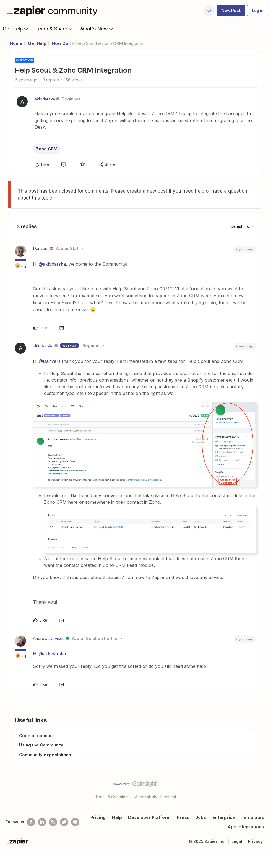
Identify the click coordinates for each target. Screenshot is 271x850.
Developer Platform (149, 817)
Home (16, 43)
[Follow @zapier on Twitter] (64, 822)
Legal (236, 841)
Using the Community (41, 745)
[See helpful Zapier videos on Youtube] (75, 822)
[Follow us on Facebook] (31, 822)
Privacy (255, 841)
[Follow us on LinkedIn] (42, 822)
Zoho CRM (47, 148)
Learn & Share (54, 28)
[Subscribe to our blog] (53, 822)
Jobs (201, 817)
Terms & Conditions (113, 796)
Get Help (16, 28)
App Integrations (246, 827)
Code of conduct (36, 735)
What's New (96, 28)
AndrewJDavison (49, 638)
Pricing (98, 817)
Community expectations (45, 754)
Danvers (41, 248)
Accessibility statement (155, 796)
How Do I (61, 43)
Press (183, 817)
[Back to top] (265, 788)
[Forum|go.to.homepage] (53, 10)
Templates (252, 817)
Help (117, 817)
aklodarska (45, 99)
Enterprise (223, 817)
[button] (231, 10)
